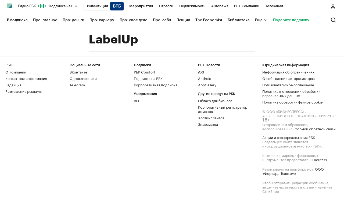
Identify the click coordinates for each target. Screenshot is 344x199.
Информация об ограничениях (288, 71)
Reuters (320, 159)
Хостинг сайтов (211, 117)
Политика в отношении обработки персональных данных (291, 93)
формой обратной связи (315, 128)
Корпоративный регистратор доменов (222, 109)
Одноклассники (83, 78)
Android (204, 78)
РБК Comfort (144, 71)
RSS (137, 100)
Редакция (13, 84)
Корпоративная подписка (155, 84)
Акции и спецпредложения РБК (288, 137)
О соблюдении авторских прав (288, 78)
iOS (201, 71)
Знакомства (208, 124)
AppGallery (207, 84)
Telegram (77, 84)
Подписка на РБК (148, 78)
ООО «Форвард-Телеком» (293, 171)
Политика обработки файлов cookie (292, 101)
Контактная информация (26, 78)
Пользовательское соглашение (288, 84)
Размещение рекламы (23, 91)
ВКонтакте (78, 71)
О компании (15, 71)
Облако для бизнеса (215, 100)
